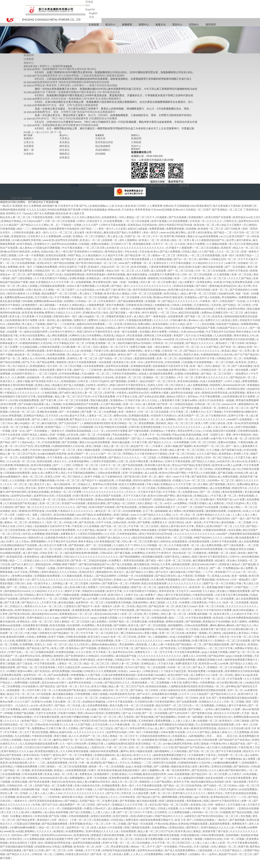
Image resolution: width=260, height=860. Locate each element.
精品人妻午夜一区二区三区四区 (199, 293)
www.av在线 (167, 232)
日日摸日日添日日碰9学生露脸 (41, 747)
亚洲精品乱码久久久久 (71, 388)
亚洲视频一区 (153, 301)
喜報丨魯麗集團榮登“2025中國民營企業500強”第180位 (65, 69)
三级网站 (59, 854)
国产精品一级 (23, 507)
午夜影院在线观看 (42, 217)
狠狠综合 (28, 816)
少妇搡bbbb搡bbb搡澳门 (226, 762)
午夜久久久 (215, 602)
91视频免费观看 (111, 785)
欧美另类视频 (139, 266)
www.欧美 (48, 240)
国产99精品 (71, 800)
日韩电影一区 (126, 575)
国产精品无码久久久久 (118, 682)
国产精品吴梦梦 (26, 819)
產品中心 (110, 24)
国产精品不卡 (90, 480)
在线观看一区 (110, 240)
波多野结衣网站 (236, 308)
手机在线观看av (121, 434)
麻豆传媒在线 (86, 259)
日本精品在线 (108, 598)
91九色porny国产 (33, 221)
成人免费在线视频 (228, 476)
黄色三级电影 (94, 446)
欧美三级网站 (240, 621)
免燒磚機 (27, 198)
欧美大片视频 (153, 350)
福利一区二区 (88, 434)
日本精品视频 (205, 335)
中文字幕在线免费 (44, 663)
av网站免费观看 (10, 789)
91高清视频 (250, 774)
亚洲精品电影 (40, 339)
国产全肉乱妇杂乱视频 (152, 396)
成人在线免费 (159, 270)
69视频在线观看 (198, 823)
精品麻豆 (57, 385)
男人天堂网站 (152, 613)
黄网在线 (149, 335)
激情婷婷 (58, 655)
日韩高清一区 (161, 343)
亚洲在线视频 (125, 598)
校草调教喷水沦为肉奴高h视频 (237, 339)
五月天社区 (52, 415)
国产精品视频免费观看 (131, 301)
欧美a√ (155, 251)
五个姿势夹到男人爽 (26, 697)
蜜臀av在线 (120, 415)
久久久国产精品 (210, 346)
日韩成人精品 (190, 251)
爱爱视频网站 (39, 541)
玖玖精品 (78, 797)
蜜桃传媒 (214, 285)
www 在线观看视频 (179, 774)
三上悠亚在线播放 (106, 354)
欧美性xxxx (223, 579)
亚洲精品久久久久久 (211, 701)
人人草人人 (137, 854)
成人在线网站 (99, 621)
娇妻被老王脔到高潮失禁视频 (17, 385)
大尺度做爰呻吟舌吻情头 (191, 648)
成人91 (236, 469)
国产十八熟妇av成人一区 (26, 442)
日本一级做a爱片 (241, 579)
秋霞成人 (89, 575)
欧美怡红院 (175, 354)
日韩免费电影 (192, 373)
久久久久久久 (215, 221)
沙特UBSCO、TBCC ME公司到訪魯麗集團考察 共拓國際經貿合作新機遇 (76, 118)
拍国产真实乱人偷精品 (35, 434)
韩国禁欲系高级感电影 (79, 430)
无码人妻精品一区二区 (218, 366)
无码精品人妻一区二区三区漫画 (138, 488)
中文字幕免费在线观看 (206, 339)
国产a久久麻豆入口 (43, 419)
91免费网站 (88, 625)
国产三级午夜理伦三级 (118, 289)
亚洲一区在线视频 (97, 777)
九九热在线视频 (223, 335)
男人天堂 (251, 503)
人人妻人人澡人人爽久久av (218, 427)
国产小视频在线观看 (68, 594)
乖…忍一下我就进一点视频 (66, 224)
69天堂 (27, 533)
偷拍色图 (89, 327)
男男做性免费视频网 (247, 400)
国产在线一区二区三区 (114, 526)
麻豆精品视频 (119, 350)
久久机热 (180, 243)
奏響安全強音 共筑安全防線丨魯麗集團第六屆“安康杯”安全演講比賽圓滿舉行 (78, 98)
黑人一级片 (61, 251)
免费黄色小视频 (160, 392)
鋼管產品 (64, 146)
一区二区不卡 (148, 846)
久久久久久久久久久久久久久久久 (182, 427)
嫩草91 (57, 739)
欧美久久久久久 (143, 755)
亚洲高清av (134, 224)
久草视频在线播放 (168, 457)
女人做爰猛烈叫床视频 (191, 777)
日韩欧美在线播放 (27, 369)
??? (87, 5)
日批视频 (84, 243)
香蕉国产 (178, 335)
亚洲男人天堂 (241, 453)
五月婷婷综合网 (144, 701)
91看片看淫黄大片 (83, 495)
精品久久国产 (111, 739)
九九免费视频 (242, 732)
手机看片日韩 (101, 350)
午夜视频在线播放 (22, 716)
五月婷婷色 (161, 812)
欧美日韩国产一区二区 (192, 415)
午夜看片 (158, 446)
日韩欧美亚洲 (163, 537)
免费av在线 (7, 610)
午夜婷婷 (135, 583)
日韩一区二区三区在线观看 (60, 221)
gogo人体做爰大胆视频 (104, 617)
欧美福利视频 (100, 610)
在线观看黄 (246, 419)
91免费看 (17, 308)
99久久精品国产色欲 (234, 743)
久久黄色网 (157, 579)
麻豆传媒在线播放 (137, 274)
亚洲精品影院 (165, 488)
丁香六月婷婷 (237, 343)
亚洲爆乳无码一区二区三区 (228, 312)
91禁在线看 (250, 449)
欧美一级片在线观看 (126, 331)
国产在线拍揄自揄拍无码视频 (17, 846)
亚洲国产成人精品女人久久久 (114, 537)
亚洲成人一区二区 (149, 419)
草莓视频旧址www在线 (147, 789)
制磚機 (75, 185)
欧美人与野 (202, 423)
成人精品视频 (15, 659)
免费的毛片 (80, 320)
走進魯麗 (94, 24)
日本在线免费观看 (94, 366)
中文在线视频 (44, 316)
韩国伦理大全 (173, 327)
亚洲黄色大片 (42, 243)
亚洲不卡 (32, 407)
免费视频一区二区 (141, 263)
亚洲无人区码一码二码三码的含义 (167, 385)
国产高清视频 (70, 442)
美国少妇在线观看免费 (154, 583)
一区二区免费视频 (159, 682)
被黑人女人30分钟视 (34, 358)
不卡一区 (158, 236)
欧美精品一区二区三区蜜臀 (66, 491)
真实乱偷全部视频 (10, 301)
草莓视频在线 (22, 465)
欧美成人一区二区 (90, 240)
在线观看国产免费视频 (33, 457)
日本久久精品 (178, 324)
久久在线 (9, 640)
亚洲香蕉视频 (17, 648)
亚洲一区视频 (58, 434)
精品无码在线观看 (189, 312)
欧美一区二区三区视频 (16, 427)
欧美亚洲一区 (197, 587)
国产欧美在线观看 (94, 270)
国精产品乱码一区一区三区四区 (100, 488)
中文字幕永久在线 (127, 396)
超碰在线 (163, 587)
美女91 (231, 484)
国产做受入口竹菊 (34, 850)
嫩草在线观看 (65, 720)
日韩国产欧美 (175, 728)
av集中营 (231, 263)
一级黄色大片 (57, 430)
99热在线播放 (149, 530)
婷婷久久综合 (172, 407)
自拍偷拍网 (27, 789)
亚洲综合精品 (177, 827)
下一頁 (57, 132)
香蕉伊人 (201, 526)
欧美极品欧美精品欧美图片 (125, 770)
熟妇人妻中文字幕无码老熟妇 (175, 594)
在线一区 (32, 583)
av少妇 (64, 415)
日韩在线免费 (210, 739)
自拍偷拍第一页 (36, 377)
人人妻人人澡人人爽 (184, 720)
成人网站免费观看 (57, 335)
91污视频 (230, 549)
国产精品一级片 (120, 285)
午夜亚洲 (77, 526)
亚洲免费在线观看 (242, 282)
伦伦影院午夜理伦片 (24, 373)
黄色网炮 (39, 312)
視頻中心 (29, 62)
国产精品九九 (244, 625)
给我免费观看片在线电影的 (64, 228)
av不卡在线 (21, 571)
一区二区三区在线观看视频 (205, 255)
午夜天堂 (176, 682)
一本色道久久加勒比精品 (71, 304)
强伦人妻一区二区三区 (116, 446)
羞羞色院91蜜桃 (96, 503)
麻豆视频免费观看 (51, 556)
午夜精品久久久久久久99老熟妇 (117, 709)
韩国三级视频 (9, 255)
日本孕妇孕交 (128, 797)
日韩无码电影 (203, 289)
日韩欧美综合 (151, 671)
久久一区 (99, 430)
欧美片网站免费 (139, 461)
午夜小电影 (152, 484)
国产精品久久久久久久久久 (85, 419)
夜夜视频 (212, 587)
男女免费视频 (43, 446)
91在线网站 (108, 655)
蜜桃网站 (47, 655)
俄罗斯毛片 (193, 827)
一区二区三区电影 (224, 362)
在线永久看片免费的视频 (81, 285)
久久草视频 (34, 293)
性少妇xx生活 (183, 339)
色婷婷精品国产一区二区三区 (59, 449)
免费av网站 (144, 324)
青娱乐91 (56, 781)
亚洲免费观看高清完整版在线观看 (207, 690)
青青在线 (182, 255)
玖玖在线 (146, 297)
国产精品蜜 (249, 564)
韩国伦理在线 (99, 549)
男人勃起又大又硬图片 (229, 224)
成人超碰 (91, 709)
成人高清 (69, 587)
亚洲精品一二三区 (141, 762)
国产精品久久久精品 (204, 461)
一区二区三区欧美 (47, 373)
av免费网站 (181, 503)
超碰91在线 (160, 518)
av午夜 (100, 289)
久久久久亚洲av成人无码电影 (46, 587)
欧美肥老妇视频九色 (47, 751)
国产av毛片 (162, 571)
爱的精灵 (161, 423)
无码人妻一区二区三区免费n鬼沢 (159, 282)
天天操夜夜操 (171, 549)
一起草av (208, 709)
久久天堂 (240, 526)
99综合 (16, 259)
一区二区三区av (168, 312)
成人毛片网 (244, 285)
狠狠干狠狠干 (70, 564)
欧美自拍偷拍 (161, 324)
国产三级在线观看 (234, 545)
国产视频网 (185, 446)
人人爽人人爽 (156, 644)
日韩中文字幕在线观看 (113, 224)
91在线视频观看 (144, 575)
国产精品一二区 (223, 232)
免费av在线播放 (100, 243)
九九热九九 (22, 705)
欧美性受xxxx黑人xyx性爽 (227, 465)
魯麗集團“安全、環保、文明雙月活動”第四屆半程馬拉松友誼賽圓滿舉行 (75, 111)
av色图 (67, 236)
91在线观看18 (30, 686)
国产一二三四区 (62, 465)
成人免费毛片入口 (210, 320)
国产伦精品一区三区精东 (237, 304)
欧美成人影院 (230, 320)
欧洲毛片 (103, 385)
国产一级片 (232, 446)
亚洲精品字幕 (96, 743)
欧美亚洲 (27, 312)
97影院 (249, 648)
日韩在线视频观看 (79, 816)
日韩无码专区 (17, 350)
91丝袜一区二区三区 (68, 480)
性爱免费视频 (157, 621)
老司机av (193, 396)
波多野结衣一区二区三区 (90, 602)
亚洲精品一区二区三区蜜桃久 (90, 236)
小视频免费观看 (95, 304)
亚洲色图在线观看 (150, 427)
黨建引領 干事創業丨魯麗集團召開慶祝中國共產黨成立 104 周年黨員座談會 (77, 92)
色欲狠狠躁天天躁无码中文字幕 (197, 358)
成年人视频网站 (128, 240)
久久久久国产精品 (207, 453)
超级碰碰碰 (161, 510)
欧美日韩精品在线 (85, 537)
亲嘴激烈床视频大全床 (119, 316)
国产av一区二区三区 (185, 259)
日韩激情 (131, 304)
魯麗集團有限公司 (107, 185)
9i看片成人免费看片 (87, 587)
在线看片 (253, 461)
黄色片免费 (116, 705)
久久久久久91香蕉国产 (139, 499)
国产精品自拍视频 (64, 263)
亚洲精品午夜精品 (11, 221)
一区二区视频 (244, 522)
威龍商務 (184, 185)
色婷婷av (95, 583)
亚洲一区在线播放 (132, 472)
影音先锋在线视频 (188, 381)
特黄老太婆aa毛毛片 (199, 758)
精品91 (100, 327)
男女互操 (31, 488)
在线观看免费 (176, 316)
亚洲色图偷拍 (38, 366)
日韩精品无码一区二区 (224, 259)
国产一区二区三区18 (129, 812)
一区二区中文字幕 (162, 652)
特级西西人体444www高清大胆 (228, 385)
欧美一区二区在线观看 (171, 308)
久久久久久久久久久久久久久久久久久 (143, 247)
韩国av (212, 476)
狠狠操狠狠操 (40, 228)
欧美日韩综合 (177, 522)
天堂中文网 (33, 690)
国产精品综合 (144, 610)
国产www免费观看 (139, 579)
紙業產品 (64, 157)
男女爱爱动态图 (102, 282)
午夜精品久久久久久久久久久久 (22, 392)
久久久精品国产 (10, 224)
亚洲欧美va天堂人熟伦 (96, 312)
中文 (91, 17)
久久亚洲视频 (92, 526)
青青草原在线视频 (134, 560)
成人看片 (103, 518)
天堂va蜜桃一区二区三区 (95, 373)
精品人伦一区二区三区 (246, 247)
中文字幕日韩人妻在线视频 (219, 522)
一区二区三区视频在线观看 (39, 652)
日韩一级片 (135, 732)
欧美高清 (217, 316)
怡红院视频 (42, 732)
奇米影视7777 (223, 571)
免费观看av (38, 728)
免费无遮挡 (132, 819)
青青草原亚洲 (167, 591)
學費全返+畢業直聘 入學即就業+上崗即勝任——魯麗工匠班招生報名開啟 (76, 85)
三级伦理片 (46, 514)
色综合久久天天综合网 (227, 713)
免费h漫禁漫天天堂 (186, 663)
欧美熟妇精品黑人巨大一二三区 (27, 762)
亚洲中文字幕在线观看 (71, 308)
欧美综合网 (24, 797)
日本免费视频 (182, 442)
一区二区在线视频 (114, 766)
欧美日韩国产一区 (239, 236)
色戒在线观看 (17, 289)
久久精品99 (7, 507)
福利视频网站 (176, 625)
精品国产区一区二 (141, 446)
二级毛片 (197, 610)
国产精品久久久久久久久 (200, 343)
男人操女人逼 (116, 236)
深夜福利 (58, 316)
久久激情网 (18, 377)
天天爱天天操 (243, 457)
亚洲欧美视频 (77, 278)
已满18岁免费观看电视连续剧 (242, 617)
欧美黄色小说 (121, 362)
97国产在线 (15, 652)
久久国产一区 (185, 507)
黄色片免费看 (159, 331)
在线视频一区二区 (207, 720)
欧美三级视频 (115, 259)
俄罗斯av (255, 846)
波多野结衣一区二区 (35, 674)
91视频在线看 (215, 671)
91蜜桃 (179, 373)
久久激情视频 (222, 274)
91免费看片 (135, 232)
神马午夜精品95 (242, 434)
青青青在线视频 (116, 274)
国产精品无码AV (221, 518)
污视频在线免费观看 (46, 266)
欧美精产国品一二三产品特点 (62, 427)
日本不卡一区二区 (163, 243)
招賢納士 (194, 24)
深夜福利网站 (141, 602)
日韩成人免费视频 (36, 636)
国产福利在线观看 (72, 270)
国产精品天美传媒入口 (13, 758)
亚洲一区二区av (132, 404)
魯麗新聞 (29, 55)
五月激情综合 (202, 304)
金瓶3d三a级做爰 (138, 228)
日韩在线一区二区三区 (208, 404)
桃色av (135, 846)
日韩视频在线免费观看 (52, 285)
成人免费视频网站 (74, 777)
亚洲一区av (137, 362)
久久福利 (118, 545)
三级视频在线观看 (144, 598)
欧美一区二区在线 (132, 613)
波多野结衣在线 (154, 362)
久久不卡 (184, 694)
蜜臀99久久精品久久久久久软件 (63, 312)
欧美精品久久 (37, 522)
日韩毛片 (180, 396)
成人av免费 (202, 438)
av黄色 (36, 251)
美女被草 (79, 232)
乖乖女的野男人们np (189, 430)
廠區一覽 (29, 149)
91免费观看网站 (103, 514)
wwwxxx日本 (229, 404)
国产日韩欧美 (233, 228)
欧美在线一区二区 (204, 224)
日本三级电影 (173, 838)
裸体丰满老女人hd (244, 335)
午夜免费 (241, 827)
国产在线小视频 (58, 816)
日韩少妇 (68, 556)
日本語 (89, 1)
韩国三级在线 (238, 552)
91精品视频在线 (162, 480)
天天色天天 (182, 591)
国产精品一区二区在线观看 (124, 297)
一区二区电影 (149, 457)
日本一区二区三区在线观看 (211, 270)
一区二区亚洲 (115, 324)
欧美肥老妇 (225, 453)
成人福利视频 (47, 304)
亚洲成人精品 (43, 385)
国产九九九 (38, 579)
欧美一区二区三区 (167, 358)
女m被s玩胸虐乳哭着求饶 (27, 240)
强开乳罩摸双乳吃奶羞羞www (150, 289)
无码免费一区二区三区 (231, 755)
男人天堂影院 (127, 716)
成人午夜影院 (186, 575)
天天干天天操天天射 (135, 495)
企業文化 (29, 142)
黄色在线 (114, 720)
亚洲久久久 (83, 549)
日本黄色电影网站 (79, 461)
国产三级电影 (32, 835)
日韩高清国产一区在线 (233, 301)
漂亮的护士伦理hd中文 (33, 598)
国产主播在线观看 (70, 438)
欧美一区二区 (221, 289)
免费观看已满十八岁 (19, 579)
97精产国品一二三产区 (200, 571)
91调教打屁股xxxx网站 (20, 671)
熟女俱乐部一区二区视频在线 (190, 552)
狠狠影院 (153, 278)
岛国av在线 (47, 251)
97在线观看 (104, 434)
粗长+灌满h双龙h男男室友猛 (211, 392)
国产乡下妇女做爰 (64, 758)
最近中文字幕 (77, 415)
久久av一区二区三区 (245, 571)
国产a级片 (202, 285)
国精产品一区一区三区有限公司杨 (222, 583)
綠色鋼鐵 (100, 153)
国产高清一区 (229, 346)
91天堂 (99, 427)
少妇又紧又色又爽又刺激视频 (232, 594)
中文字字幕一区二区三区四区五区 (100, 633)
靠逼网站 (52, 438)
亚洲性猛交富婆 (16, 617)
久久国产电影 (207, 251)
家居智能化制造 (104, 142)
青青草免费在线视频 (67, 659)
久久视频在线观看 (217, 243)
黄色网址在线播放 (22, 575)
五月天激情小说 (44, 297)
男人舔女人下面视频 (91, 293)
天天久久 (131, 491)
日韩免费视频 (83, 694)
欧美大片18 (206, 400)
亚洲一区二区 (149, 476)
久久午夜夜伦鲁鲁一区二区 (184, 545)
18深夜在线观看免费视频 (181, 659)
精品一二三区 (177, 617)
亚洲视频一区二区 (105, 343)
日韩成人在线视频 (182, 304)
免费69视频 (21, 682)
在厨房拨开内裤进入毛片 (59, 537)
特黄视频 (135, 697)
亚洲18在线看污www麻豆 (152, 674)
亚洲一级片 (228, 255)
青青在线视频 (247, 495)
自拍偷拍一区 (246, 263)
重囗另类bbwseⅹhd (15, 537)
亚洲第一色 (144, 636)
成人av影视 (151, 472)
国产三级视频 (162, 766)
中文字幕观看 (62, 297)
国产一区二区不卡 (166, 777)
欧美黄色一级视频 (224, 400)
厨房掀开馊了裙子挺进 (214, 629)
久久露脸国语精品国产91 (210, 240)
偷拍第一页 (95, 766)
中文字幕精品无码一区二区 (69, 343)
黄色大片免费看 (196, 243)
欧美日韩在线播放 (114, 278)
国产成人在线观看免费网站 (180, 850)
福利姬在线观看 (181, 564)
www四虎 (169, 339)
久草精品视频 (32, 659)
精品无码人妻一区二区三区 (15, 217)
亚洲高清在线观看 (56, 255)
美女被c (231, 560)
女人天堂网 (16, 747)
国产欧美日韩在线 (20, 613)
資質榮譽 (29, 146)
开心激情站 (250, 224)
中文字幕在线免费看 (104, 396)
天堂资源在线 (150, 224)
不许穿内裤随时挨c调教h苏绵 (240, 411)
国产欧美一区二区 (67, 686)
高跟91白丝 (98, 747)
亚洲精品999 (146, 507)
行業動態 (29, 59)
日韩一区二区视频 (234, 701)
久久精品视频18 (92, 255)
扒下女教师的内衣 (216, 415)
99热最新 (180, 236)
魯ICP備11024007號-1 (156, 185)
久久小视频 (213, 449)
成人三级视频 (54, 404)
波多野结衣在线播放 (162, 388)
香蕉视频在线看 (142, 243)
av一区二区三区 (196, 480)
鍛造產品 (64, 149)
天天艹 (128, 545)
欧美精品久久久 (179, 587)
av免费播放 (38, 533)
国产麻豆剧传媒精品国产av (95, 564)
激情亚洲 (67, 797)
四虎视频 (191, 228)
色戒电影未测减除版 (94, 701)
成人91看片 (8, 541)
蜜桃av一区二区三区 (164, 255)
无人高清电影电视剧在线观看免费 (214, 724)
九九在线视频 (23, 735)
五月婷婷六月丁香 (121, 243)
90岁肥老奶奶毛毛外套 (122, 694)
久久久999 (66, 751)
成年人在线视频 (31, 709)
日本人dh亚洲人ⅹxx (85, 518)
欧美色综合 (69, 781)
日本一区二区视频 (116, 823)
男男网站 (128, 453)
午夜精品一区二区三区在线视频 (90, 297)
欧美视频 (86, 350)
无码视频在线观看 (126, 568)
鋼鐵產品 (64, 153)
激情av (242, 346)
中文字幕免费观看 (210, 396)
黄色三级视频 (8, 663)
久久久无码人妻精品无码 (86, 217)
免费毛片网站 (191, 682)
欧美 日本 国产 (209, 697)
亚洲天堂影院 (203, 465)
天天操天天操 (133, 400)
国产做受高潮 (199, 476)
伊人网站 (203, 484)
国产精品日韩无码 (165, 575)
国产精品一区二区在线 (68, 705)
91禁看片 (37, 701)
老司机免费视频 (61, 671)
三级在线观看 (205, 850)
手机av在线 (131, 251)
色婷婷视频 (62, 812)
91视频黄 (161, 217)
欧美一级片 (26, 266)
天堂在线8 (20, 407)
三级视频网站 (161, 636)
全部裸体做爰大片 (165, 507)
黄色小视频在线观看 (103, 339)
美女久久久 (61, 461)
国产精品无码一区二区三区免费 (209, 774)
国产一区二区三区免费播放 (77, 755)
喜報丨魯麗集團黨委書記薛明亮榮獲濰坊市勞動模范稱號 (66, 125)
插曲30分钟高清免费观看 (91, 324)
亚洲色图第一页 (16, 690)
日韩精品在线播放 (204, 819)
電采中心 (177, 24)
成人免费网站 (169, 419)
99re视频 (27, 301)
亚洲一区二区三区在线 (182, 453)
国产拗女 (82, 507)
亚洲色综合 (130, 324)
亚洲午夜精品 (88, 659)
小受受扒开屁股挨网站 (124, 373)
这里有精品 (6, 766)
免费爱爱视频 (157, 228)
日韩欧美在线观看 (50, 346)
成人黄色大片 (37, 484)
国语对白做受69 (16, 293)
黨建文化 (160, 24)
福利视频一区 (205, 613)
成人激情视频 (65, 320)
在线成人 (144, 373)
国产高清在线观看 (133, 465)
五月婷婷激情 (146, 720)
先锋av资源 (120, 522)
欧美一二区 (181, 278)
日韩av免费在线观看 (171, 438)
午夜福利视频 (151, 732)
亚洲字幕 (169, 236)
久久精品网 (103, 285)
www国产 (232, 419)
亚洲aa (99, 499)
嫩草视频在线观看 (60, 610)
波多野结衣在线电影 (182, 392)
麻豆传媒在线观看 (213, 266)
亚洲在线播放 (140, 682)
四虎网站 (69, 301)
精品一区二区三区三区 (99, 308)
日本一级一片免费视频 (31, 255)
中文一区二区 (186, 377)
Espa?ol (90, 9)
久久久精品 (209, 591)
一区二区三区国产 (65, 289)
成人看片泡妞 (31, 552)
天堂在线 (144, 251)
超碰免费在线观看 (114, 499)
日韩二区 (123, 461)
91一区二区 (47, 659)
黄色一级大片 (107, 228)
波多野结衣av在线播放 (64, 243)
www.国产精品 (84, 514)
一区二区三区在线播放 (207, 247)
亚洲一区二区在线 (241, 274)
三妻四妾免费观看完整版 (163, 266)
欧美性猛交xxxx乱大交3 (246, 217)
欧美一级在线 (47, 320)
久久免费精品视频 (162, 259)
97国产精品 (130, 419)
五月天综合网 (100, 724)
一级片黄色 (134, 312)
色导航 (132, 522)
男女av (176, 465)
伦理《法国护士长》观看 (217, 434)
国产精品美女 (239, 644)
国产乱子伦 (29, 362)
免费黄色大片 (160, 522)
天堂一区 (46, 690)
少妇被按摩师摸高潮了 (26, 388)
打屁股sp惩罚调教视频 (47, 247)
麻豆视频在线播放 (63, 694)
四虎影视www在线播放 (59, 518)
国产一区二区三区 (56, 850)
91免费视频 (110, 411)
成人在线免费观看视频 (95, 705)
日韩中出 (235, 556)
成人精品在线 (125, 755)
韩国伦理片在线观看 (225, 430)
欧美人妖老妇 (99, 827)
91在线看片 (55, 724)
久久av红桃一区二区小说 (21, 461)
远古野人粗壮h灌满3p (200, 232)
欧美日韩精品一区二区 (149, 709)
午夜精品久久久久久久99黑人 (209, 388)
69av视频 (162, 369)
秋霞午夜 (243, 846)
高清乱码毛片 (45, 263)
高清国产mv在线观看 (74, 503)
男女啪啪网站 (230, 297)
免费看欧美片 (68, 533)
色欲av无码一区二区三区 (115, 266)
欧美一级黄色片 (122, 308)
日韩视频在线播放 (11, 850)
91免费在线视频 (56, 354)
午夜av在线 (161, 823)
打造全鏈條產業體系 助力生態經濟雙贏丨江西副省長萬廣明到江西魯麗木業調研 (80, 75)
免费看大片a (197, 411)
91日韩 (13, 400)
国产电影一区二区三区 (198, 316)
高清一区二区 (55, 522)
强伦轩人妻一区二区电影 (125, 663)
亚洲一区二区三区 (50, 503)
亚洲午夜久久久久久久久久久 (212, 377)
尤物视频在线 (162, 304)
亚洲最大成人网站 (230, 507)
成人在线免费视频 (220, 488)
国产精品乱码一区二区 (243, 377)
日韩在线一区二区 (39, 327)
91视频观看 (87, 427)
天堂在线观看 (64, 495)
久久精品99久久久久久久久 (208, 263)
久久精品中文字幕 (113, 255)
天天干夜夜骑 (55, 457)
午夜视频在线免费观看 (139, 320)
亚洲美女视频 (20, 781)
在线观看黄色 (110, 217)
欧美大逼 (14, 316)
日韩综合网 (80, 743)
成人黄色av (26, 247)
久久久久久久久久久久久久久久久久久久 (69, 579)
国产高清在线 (87, 522)
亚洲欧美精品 (119, 774)
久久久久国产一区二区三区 (106, 453)
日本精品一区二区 (86, 301)
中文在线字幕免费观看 (20, 270)
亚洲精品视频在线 (104, 755)
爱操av (173, 823)
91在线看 (51, 510)
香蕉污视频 (60, 735)
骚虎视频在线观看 (216, 510)
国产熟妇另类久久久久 (224, 694)
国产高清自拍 (43, 671)
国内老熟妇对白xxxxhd (17, 591)
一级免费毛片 (241, 373)
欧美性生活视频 (245, 549)
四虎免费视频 (45, 396)
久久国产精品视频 (111, 404)
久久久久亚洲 (84, 652)
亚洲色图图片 (250, 762)
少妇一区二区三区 (216, 278)
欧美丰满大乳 (222, 613)
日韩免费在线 (199, 602)
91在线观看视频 (202, 362)
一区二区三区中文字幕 (220, 648)
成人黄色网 (149, 404)
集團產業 (127, 24)
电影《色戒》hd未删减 (126, 282)
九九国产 (50, 274)
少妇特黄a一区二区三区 (221, 480)
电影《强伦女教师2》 (160, 346)
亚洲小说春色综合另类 (173, 690)
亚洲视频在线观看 (141, 366)
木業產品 (64, 138)
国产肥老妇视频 (190, 407)
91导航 (227, 282)
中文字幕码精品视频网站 (81, 472)
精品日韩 (142, 606)
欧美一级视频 (240, 575)
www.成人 (136, 671)
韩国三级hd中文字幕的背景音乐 (95, 331)
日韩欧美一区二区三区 (86, 465)
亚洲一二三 (122, 640)
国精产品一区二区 (10, 358)
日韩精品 (174, 331)
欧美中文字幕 (115, 591)
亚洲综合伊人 (161, 263)
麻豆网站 (180, 232)
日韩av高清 (107, 552)
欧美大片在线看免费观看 (83, 362)
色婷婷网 (145, 678)
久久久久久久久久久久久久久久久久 (151, 285)
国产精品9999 (216, 655)
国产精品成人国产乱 (38, 648)
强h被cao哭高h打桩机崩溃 (15, 251)
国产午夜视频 (89, 648)
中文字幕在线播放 (72, 247)
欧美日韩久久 (116, 594)
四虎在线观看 (47, 369)
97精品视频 (163, 629)
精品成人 (47, 709)
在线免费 (34, 682)
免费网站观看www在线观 (18, 297)
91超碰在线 (235, 510)
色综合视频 (208, 324)
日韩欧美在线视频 (24, 232)
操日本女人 (44, 583)
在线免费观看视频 (76, 770)
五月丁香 (148, 510)
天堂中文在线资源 (10, 434)
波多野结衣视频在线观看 (87, 842)
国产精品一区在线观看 (141, 823)
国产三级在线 (25, 663)
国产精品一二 (89, 228)
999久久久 (139, 545)
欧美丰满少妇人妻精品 (117, 293)
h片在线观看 (177, 343)
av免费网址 (138, 552)
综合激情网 (74, 625)
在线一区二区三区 (42, 621)
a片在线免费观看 (179, 221)
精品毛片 (248, 751)
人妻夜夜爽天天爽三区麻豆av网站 (178, 400)
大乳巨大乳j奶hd (100, 381)
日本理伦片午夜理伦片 (62, 331)
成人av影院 (252, 755)
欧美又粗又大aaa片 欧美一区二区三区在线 (200, 606)
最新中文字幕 (65, 369)
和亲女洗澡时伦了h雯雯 (73, 266)
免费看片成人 (35, 629)
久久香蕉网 (37, 427)
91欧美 (218, 282)
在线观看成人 (180, 735)
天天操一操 (247, 713)
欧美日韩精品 (145, 304)
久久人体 (68, 724)
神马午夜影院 (150, 312)
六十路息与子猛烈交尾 (148, 549)
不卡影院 (147, 812)
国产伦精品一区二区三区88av (29, 438)
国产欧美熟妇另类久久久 (45, 381)
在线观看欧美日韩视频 (128, 369)
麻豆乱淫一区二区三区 (108, 510)
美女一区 (190, 514)
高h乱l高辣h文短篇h (190, 266)
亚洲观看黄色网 (81, 610)
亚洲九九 (40, 644)
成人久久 (74, 644)
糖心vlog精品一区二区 (92, 316)
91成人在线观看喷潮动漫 (70, 274)
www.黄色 (170, 640)
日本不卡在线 (104, 522)
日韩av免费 (167, 732)
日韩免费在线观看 (248, 430)
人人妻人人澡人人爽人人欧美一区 (211, 842)
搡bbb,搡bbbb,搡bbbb (222, 625)
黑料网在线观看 (36, 350)
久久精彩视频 (208, 472)
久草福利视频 (124, 480)
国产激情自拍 (242, 766)
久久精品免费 (141, 793)
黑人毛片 (234, 243)
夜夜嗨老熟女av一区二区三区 (76, 613)
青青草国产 (67, 407)
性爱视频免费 (160, 617)
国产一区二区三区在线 (181, 270)
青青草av (98, 484)
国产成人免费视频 (170, 251)
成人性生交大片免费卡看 (53, 545)
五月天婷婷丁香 (21, 728)
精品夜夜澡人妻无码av (150, 327)
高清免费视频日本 (249, 735)
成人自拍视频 (72, 457)
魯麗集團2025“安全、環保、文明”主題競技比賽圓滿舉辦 (66, 105)
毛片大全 (191, 335)
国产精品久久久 (31, 602)
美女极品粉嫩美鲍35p (142, 629)
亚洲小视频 (171, 446)
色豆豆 (153, 804)
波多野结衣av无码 (249, 221)
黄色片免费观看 (115, 304)
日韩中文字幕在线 (238, 270)
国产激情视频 (35, 274)
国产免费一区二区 (91, 411)
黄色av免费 (7, 701)
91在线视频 (166, 278)
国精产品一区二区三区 (144, 587)
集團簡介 (29, 138)
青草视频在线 (194, 800)
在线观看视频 (84, 282)
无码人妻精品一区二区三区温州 (72, 621)
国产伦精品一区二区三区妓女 (116, 358)
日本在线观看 (164, 335)
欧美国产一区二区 (90, 735)
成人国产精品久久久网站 (140, 571)
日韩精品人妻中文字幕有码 (120, 327)
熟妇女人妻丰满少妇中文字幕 (178, 526)
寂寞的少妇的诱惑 (101, 816)
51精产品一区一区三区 (138, 236)
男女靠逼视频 (135, 335)
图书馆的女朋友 (114, 251)
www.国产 (124, 263)
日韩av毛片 (100, 808)
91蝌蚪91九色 (77, 335)
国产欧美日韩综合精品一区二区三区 (97, 263)
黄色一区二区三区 (33, 476)
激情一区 (205, 518)
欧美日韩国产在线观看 (219, 217)
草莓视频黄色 (173, 579)
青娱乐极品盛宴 (99, 400)
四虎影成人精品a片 (114, 335)
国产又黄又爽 (49, 400)
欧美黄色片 (226, 720)
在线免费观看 (129, 831)
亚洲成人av (120, 579)
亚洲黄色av (157, 461)
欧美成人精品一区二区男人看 (178, 240)
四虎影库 (226, 247)
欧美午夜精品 (95, 232)
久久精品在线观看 (148, 568)
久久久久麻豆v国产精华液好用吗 (228, 770)
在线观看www (190, 491)
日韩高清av (118, 819)
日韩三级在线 (34, 289)
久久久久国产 (91, 224)
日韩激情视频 (8, 228)
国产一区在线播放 (235, 266)
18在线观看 (105, 362)
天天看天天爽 (140, 442)
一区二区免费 (140, 434)
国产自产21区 (50, 804)
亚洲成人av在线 (221, 575)
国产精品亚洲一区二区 (138, 255)
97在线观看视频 (51, 442)
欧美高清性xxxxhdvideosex (57, 835)
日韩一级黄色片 (76, 678)
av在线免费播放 (199, 488)
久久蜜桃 (48, 289)
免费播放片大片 (151, 697)
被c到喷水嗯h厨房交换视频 (164, 835)
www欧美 (9, 831)
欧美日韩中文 (246, 694)
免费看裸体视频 (175, 228)
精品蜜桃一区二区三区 (139, 518)
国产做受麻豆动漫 (232, 449)
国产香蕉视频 (128, 800)
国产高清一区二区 (101, 854)
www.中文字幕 (181, 476)
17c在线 (207, 430)
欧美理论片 (69, 789)
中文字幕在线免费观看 (137, 259)
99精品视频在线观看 (94, 438)
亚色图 (164, 449)
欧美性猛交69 (229, 285)
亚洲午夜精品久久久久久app (73, 568)
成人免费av (175, 510)
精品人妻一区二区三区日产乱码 (73, 396)
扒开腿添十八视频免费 (179, 247)
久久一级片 (66, 743)
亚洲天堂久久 (8, 381)
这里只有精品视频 (245, 427)
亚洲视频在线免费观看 (47, 575)
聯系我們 (211, 24)
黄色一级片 (128, 785)
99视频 (57, 564)
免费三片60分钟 (31, 449)
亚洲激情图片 (196, 217)
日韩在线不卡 (95, 221)
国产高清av (189, 579)
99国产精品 (74, 255)
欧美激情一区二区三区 (211, 228)
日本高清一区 (198, 221)
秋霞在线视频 (194, 434)
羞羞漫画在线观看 (144, 358)
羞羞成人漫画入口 (222, 732)
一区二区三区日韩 (94, 247)
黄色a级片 (222, 343)
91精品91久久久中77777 (114, 697)
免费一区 (246, 800)
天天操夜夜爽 (196, 755)
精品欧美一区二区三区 (110, 530)
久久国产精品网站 (162, 781)
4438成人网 (242, 472)
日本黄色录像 (197, 278)
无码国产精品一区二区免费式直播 (128, 621)
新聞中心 (144, 24)
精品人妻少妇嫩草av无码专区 (94, 781)
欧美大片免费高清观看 (132, 484)
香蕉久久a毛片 (65, 697)
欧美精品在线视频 (39, 491)
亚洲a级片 (94, 266)
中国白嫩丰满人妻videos (185, 320)
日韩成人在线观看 (168, 808)
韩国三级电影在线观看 (172, 800)
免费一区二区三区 (168, 469)
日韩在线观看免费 (32, 774)
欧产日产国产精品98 (247, 354)
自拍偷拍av (95, 690)
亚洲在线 (183, 823)
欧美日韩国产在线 (178, 674)
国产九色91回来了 (69, 423)
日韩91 (81, 221)
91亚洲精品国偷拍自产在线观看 (81, 404)
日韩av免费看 (155, 407)
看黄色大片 (253, 392)
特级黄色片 (45, 633)
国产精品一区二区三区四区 (67, 327)
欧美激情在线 (82, 835)
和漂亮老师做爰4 (96, 274)
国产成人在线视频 (210, 297)
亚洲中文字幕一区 (238, 415)
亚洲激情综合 (19, 236)
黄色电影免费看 (56, 358)
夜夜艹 (165, 697)
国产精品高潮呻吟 (106, 575)
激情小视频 (23, 381)
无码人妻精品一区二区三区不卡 (137, 217)
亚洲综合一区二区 (135, 407)
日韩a (43, 552)
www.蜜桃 (152, 438)
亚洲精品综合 (49, 388)
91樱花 (88, 808)
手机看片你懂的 (198, 503)
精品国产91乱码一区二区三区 (236, 854)
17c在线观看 (181, 488)
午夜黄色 (121, 392)
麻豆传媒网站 (223, 709)
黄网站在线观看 (175, 621)
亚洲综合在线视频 (184, 285)
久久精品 (189, 438)
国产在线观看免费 (187, 701)
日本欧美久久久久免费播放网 (45, 236)
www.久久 (136, 514)
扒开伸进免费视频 (69, 373)
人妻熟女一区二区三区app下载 (24, 469)
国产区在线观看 (178, 217)
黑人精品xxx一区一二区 (81, 354)
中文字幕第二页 (180, 411)
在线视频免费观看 (29, 400)
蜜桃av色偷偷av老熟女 (105, 644)
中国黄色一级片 (209, 301)
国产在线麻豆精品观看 (31, 404)
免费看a (239, 648)
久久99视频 (50, 469)
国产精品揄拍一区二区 (66, 633)
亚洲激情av (191, 297)
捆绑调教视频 (170, 797)
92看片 (92, 770)
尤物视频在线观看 (72, 808)
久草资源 (220, 308)
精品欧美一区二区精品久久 (30, 354)
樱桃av (54, 732)
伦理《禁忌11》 (60, 819)
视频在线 (176, 766)
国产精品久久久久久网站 (35, 224)
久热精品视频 (50, 392)
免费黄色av (86, 774)
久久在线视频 (17, 480)
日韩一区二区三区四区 (204, 442)
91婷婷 (182, 716)
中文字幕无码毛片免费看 (218, 610)
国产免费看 (144, 522)
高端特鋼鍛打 (103, 149)
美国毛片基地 (191, 354)
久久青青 (165, 564)
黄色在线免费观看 (232, 491)
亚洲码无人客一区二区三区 (82, 358)
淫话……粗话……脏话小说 (222, 735)
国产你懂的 (120, 625)
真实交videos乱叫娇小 (205, 564)
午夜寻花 (193, 472)
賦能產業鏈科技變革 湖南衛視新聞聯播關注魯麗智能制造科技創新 (72, 82)
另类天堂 (224, 636)
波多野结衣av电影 (22, 495)
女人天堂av (50, 308)
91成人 (8, 388)
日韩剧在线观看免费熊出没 (155, 735)
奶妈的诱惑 (14, 324)
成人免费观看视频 (198, 385)
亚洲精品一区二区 (25, 518)
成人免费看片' (187, 282)
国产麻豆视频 (118, 312)
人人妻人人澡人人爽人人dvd (46, 793)
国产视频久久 (111, 762)
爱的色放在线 (44, 564)
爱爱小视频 (151, 633)
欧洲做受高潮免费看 (162, 373)
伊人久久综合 (150, 400)
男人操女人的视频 (27, 285)
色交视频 (144, 331)
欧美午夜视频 (159, 221)
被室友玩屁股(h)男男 (36, 331)
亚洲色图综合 (32, 556)
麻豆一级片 (42, 232)
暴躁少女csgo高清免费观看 (203, 236)
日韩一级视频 (76, 850)
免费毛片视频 (138, 346)
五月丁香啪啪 (214, 411)
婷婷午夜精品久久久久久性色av (59, 571)
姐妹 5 (33, 282)
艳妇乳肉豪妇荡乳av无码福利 (135, 343)
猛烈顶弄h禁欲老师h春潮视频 (82, 552)
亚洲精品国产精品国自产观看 (199, 327)
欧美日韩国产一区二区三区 (209, 446)
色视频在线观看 (158, 354)
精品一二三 (24, 228)
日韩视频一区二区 (157, 545)
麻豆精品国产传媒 (126, 655)
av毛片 (169, 503)
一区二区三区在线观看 (137, 221)
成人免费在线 (217, 503)
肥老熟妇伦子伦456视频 (217, 621)
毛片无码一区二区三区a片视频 (64, 366)
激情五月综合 (215, 793)
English (93, 13)
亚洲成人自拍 (32, 560)
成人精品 (139, 316)
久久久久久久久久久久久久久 (185, 583)
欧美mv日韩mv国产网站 (173, 472)
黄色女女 (203, 568)
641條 (27, 132)
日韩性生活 (230, 221)
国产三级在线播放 (22, 278)
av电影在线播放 (33, 308)
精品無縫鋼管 (103, 146)
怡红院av (17, 835)
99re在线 (100, 259)
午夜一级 (84, 762)
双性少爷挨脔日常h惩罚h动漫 (176, 224)
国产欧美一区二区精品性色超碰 (175, 404)
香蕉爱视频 (15, 415)
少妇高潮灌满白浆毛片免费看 (21, 320)
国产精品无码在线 (37, 530)
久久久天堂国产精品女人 (228, 850)
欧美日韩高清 (32, 755)
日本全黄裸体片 (107, 301)
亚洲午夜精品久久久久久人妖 (63, 350)
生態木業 (100, 138)
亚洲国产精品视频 (169, 530)
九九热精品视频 (29, 346)
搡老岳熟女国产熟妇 (115, 232)
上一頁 (35, 132)
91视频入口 (179, 480)
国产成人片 (138, 438)
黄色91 (122, 354)
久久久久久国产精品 (240, 278)
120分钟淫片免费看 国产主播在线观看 (127, 430)
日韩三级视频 (63, 217)
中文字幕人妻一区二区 (235, 438)
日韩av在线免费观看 (109, 472)
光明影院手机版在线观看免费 (119, 850)
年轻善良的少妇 (223, 716)
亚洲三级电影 (122, 514)
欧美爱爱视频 (237, 392)
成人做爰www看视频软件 (122, 808)
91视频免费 (62, 419)
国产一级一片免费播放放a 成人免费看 (232, 568)
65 (51, 132)
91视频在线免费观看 (145, 308)
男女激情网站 (127, 644)
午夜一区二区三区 (215, 678)
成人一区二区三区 (112, 419)
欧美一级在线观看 (238, 369)
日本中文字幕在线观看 (120, 701)
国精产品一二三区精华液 (61, 324)
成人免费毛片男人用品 (53, 472)
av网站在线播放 (120, 587)
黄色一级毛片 (151, 232)
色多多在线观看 (126, 339)
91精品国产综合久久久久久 (233, 327)
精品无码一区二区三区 (187, 346)
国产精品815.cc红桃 (173, 789)
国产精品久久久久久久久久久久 (180, 301)
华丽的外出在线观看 (116, 427)
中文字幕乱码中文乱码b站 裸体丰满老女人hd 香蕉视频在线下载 (84, 541)
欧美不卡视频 (93, 476)
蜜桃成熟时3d (247, 404)
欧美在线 (218, 617)
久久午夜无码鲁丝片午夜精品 (51, 278)
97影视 (90, 343)
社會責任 (29, 153)
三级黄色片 (127, 469)
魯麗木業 (16, 198)
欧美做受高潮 (15, 556)
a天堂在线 (73, 434)
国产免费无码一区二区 (115, 583)
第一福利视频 (195, 716)
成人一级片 (52, 484)
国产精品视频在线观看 (217, 644)
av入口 (224, 236)
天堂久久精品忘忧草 (69, 667)
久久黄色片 (235, 774)
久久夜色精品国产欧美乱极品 (21, 503)
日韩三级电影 (242, 720)
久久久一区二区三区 (61, 232)
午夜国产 (46, 755)
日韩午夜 (134, 427)
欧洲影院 (96, 762)
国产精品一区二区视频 (17, 770)
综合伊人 (5, 575)
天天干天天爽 (93, 850)
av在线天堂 (113, 247)
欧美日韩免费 (9, 404)
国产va (126, 713)
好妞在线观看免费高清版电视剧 (131, 388)
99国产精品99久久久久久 (208, 537)
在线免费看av (160, 827)
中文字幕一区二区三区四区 (144, 526)
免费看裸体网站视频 (80, 640)
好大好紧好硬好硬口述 (121, 549)
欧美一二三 (193, 324)
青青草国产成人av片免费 (231, 499)
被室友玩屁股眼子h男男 (60, 838)
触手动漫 (20, 549)
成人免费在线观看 (136, 278)
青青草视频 (75, 823)
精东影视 (141, 644)
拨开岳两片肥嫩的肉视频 (41, 480)
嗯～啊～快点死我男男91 (176, 770)
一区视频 (5, 430)
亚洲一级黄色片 (250, 251)
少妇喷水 (91, 385)
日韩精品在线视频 (112, 449)
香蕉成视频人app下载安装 (194, 797)
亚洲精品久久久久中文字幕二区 (56, 282)
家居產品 (64, 142)
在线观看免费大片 (249, 537)
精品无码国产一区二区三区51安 (158, 381)
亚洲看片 (133, 381)
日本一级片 (242, 724)
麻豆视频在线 (142, 564)
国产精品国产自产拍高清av (235, 739)
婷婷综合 (166, 541)
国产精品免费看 (46, 362)
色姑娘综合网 (227, 293)
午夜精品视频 (246, 442)
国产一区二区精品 (137, 354)
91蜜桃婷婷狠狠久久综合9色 (36, 343)
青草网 (192, 613)
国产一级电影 (117, 518)
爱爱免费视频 (250, 381)
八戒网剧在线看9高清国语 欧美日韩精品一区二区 (109, 423)
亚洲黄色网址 (205, 282)
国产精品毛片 (69, 259)
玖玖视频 (69, 549)
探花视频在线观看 (152, 556)
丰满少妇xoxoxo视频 (193, 331)
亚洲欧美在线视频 (47, 411)
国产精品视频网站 (130, 556)
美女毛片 (119, 571)
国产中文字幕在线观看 (122, 610)
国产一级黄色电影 (156, 316)
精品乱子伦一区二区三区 (176, 610)
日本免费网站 (94, 335)
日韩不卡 (194, 369)
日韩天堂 (83, 381)
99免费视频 (250, 358)
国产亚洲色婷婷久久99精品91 (86, 251)
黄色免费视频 (147, 423)
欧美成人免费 (121, 854)
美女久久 (140, 469)
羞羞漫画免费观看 (57, 762)
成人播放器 (104, 678)
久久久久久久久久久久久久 (210, 419)
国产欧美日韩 (132, 476)
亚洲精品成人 (94, 278)
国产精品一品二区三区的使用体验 (40, 259)
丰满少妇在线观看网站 (33, 335)
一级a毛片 (222, 819)
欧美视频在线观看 (194, 510)
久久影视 (121, 228)
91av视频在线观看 (10, 552)
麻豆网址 (109, 369)
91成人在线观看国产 (212, 381)
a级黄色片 (191, 816)
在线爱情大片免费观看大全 (165, 274)
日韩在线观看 (173, 362)
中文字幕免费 (235, 678)
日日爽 (65, 346)
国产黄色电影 (77, 545)
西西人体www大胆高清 (91, 713)
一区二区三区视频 (182, 537)
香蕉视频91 (149, 369)
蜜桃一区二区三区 (80, 346)
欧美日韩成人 (172, 293)
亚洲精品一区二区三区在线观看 (233, 640)
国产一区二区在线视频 (99, 545)
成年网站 (204, 259)
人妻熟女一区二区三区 (100, 415)
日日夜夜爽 (28, 316)
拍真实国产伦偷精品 (228, 324)
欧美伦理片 (47, 705)
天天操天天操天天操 (150, 491)
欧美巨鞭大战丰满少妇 (181, 289)
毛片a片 (129, 667)
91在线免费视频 (113, 221)
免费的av (206, 312)
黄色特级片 (43, 819)
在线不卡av (132, 594)
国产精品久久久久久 (160, 442)
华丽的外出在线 (213, 838)
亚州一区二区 (186, 419)
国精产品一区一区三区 (243, 652)
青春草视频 (52, 533)
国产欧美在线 (168, 648)
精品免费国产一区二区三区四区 (60, 293)
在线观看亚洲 (229, 747)
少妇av (4, 415)
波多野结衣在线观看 (67, 240)
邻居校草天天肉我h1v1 (164, 415)
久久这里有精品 (86, 289)
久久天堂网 (143, 270)
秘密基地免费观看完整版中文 (241, 659)
